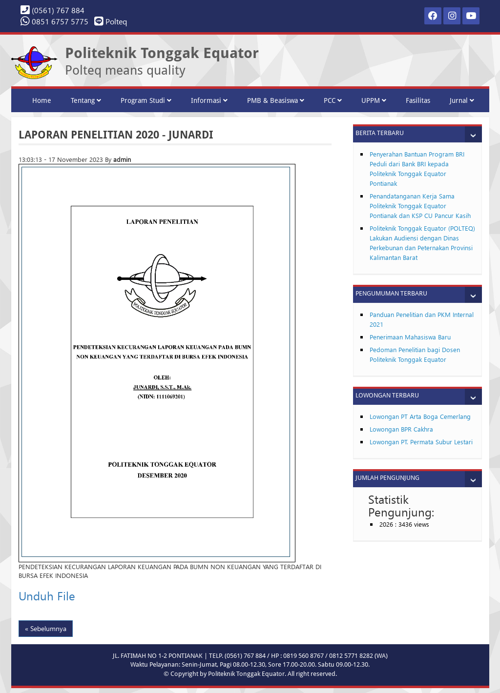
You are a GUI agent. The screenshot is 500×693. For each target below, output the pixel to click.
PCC (333, 100)
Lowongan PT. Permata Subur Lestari (421, 441)
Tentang (86, 100)
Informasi (209, 100)
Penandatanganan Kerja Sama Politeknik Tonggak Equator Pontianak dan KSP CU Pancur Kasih (420, 205)
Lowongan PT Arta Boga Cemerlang (420, 416)
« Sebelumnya (45, 628)
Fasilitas (418, 100)
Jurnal (462, 100)
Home (41, 100)
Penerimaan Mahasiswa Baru (410, 337)
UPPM (373, 100)
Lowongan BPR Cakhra (401, 429)
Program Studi (146, 100)
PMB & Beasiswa (275, 100)
